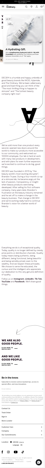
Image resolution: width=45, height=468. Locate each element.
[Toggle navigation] (3, 6)
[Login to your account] (36, 7)
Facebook (20, 281)
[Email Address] (22, 389)
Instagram (19, 279)
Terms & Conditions (7, 459)
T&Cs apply (22, 3)
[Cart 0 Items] (41, 6)
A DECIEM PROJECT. (8, 463)
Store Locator (7, 421)
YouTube (6, 281)
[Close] (39, 18)
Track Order (6, 413)
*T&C (25, 56)
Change (21, 442)
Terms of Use (35, 400)
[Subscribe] (43, 389)
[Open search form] (26, 6)
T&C (15, 59)
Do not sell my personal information (13, 461)
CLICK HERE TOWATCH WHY (7, 348)
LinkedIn (29, 279)
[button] (39, 462)
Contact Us (14, 402)
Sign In (4, 417)
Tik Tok (38, 279)
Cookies (29, 461)
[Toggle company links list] (41, 431)
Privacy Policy (24, 400)
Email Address (6, 389)
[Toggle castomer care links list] (41, 427)
